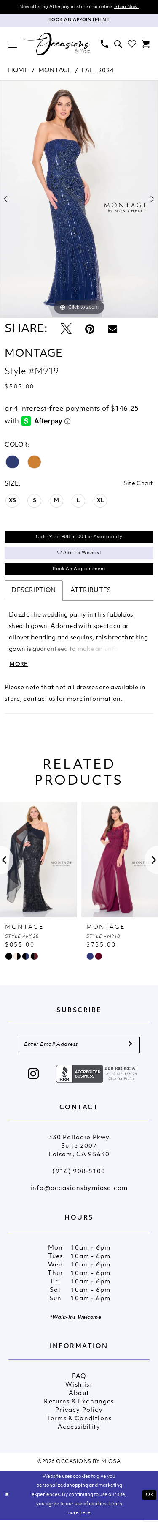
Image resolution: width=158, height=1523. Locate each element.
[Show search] (118, 44)
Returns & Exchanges (79, 1406)
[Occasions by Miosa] (57, 44)
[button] (12, 44)
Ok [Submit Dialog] (149, 1498)
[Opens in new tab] (98, 1077)
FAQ (79, 1380)
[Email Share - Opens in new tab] (112, 330)
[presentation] (38, 863)
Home (18, 71)
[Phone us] (104, 44)
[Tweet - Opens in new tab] (66, 330)
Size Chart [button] (137, 484)
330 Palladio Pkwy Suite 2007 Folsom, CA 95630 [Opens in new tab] (79, 1150)
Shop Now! (126, 7)
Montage (55, 71)
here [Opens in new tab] (85, 1517)
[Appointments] (79, 20)
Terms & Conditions (79, 1422)
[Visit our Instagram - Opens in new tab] (33, 1079)
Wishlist (78, 1389)
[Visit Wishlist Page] (132, 44)
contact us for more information (72, 702)
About (79, 1397)
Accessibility (79, 1431)
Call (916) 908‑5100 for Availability (79, 537)
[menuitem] (12, 44)
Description (33, 593)
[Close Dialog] (7, 1499)
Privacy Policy (78, 1414)
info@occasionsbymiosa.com (79, 1192)
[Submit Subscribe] (130, 1048)
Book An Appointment (79, 571)
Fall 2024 (97, 71)
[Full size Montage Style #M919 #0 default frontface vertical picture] (79, 199)
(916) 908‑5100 (78, 1175)
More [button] (19, 667)
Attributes (90, 593)
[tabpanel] (79, 199)
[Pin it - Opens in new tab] (90, 330)
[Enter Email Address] (79, 1048)
